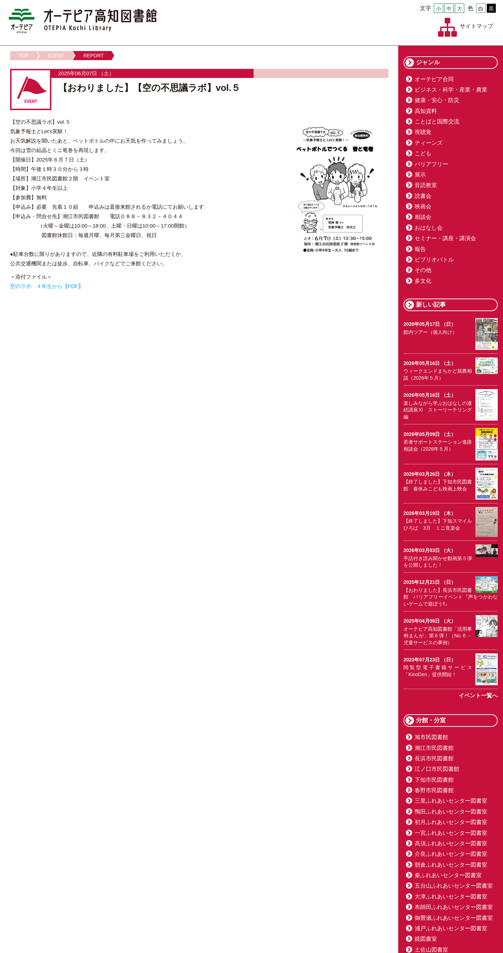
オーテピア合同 (434, 79)
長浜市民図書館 (434, 758)
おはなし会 (429, 228)
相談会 (423, 217)
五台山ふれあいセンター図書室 (454, 886)
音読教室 (426, 185)
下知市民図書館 (434, 780)
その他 (423, 270)
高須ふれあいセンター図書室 (451, 843)
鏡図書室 (426, 939)
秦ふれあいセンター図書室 (448, 875)
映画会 (423, 206)
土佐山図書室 (431, 950)
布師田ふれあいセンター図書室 (454, 907)
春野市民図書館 (434, 790)
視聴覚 (423, 132)
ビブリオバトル (434, 260)
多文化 (423, 281)
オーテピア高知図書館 (82, 21)
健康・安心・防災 (437, 100)
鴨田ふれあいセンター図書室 (451, 812)
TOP (24, 55)
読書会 (423, 196)
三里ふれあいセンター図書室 (451, 801)
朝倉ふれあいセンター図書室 (451, 865)
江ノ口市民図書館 (437, 769)
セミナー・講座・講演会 (445, 238)
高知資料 (426, 111)
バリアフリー (431, 164)
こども (423, 153)
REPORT (93, 55)
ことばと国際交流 (437, 121)
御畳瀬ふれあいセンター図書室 (454, 918)
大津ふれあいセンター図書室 (451, 897)
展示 (420, 175)
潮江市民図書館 (434, 748)
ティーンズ (429, 143)
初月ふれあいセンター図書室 (451, 822)
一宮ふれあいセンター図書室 (451, 833)
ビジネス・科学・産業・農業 (451, 90)
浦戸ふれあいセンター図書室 (451, 928)
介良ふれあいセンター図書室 (451, 854)
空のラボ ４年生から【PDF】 (46, 286)
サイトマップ (476, 26)
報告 (420, 249)
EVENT (56, 55)
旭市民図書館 (431, 737)
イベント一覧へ (478, 695)
